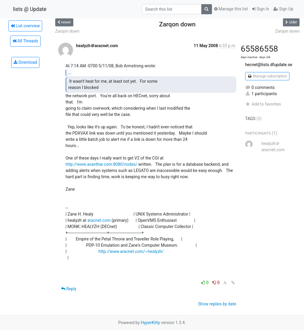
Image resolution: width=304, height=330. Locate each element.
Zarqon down (67, 31)
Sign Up (283, 9)
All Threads (25, 41)
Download (25, 62)
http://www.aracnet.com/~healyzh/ (131, 251)
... (69, 72)
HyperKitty (150, 322)
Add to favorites (263, 104)
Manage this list (231, 9)
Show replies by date (217, 304)
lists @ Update (29, 9)
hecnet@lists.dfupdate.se (268, 64)
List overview (25, 25)
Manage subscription (267, 76)
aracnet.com (98, 220)
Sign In (260, 9)
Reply (68, 288)
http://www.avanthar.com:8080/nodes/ (101, 164)
